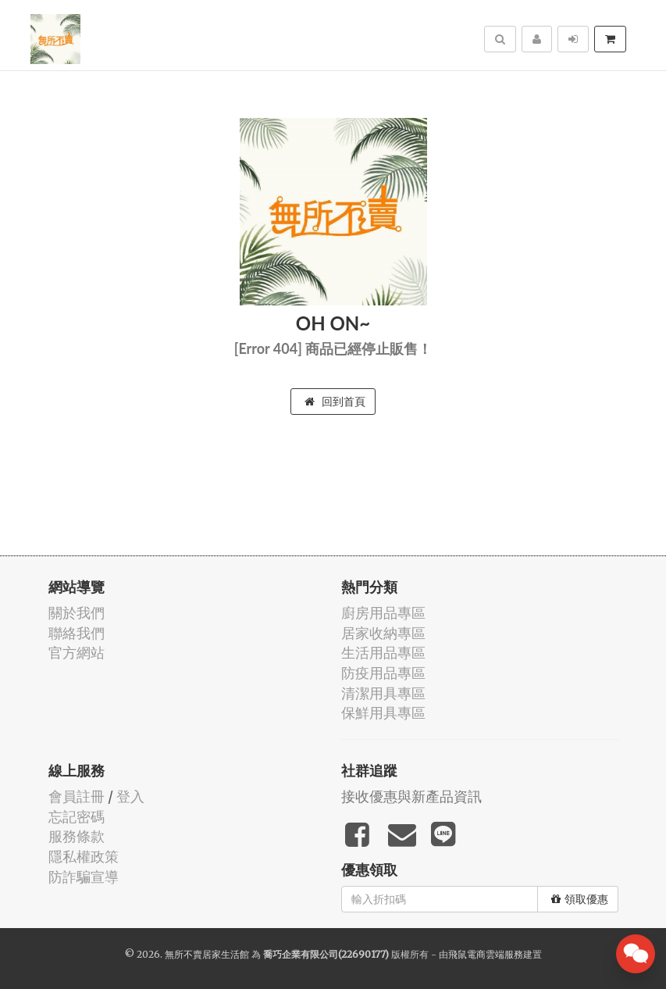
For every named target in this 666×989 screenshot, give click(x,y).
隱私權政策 (83, 857)
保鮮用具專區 (383, 713)
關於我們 (76, 613)
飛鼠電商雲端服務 (485, 954)
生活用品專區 (383, 653)
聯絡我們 (76, 633)
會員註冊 (76, 796)
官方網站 (76, 653)
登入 (130, 796)
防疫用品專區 (383, 673)
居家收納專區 (383, 633)
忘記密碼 (76, 817)
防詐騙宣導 (83, 877)
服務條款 (76, 836)
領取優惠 (579, 899)
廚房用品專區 (383, 613)
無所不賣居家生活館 (207, 954)
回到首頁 (335, 402)
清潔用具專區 (383, 693)
